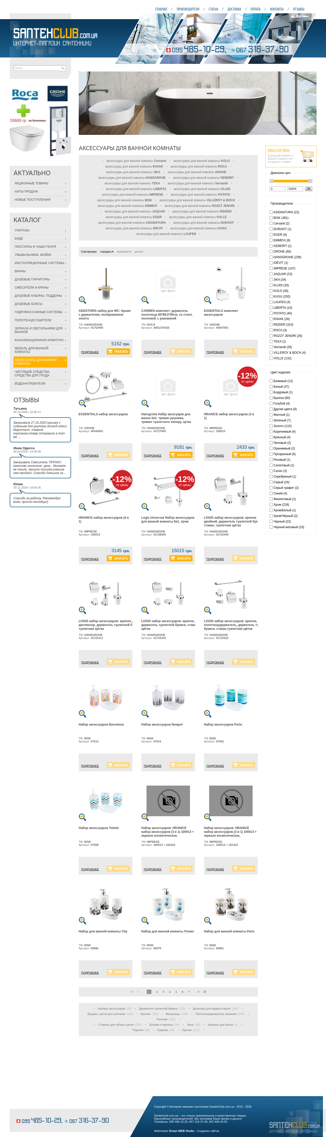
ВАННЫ (20, 271)
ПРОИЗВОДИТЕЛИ (188, 9)
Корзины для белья (220, 1024)
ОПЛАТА (256, 9)
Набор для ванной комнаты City (103, 931)
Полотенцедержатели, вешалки (216, 1013)
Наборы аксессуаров (111, 1008)
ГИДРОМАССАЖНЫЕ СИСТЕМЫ (38, 312)
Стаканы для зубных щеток (116, 1024)
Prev (85, 103)
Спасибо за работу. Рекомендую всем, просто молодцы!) (37, 500)
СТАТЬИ (213, 9)
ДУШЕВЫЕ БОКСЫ (28, 304)
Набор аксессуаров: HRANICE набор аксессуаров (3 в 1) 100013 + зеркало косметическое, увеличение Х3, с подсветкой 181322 (230, 835)
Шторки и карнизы (161, 1024)
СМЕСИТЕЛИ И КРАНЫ (32, 287)
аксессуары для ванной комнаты (136, 161)
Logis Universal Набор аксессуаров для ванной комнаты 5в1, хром (168, 519)
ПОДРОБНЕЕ (90, 352)
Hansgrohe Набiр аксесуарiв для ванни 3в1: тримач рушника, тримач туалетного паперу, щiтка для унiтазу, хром (166, 420)
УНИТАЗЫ (22, 230)
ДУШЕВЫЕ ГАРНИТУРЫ (32, 279)
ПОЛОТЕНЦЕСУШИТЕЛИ (33, 320)
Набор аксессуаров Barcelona (101, 724)
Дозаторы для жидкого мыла (211, 1008)
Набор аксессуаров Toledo (99, 828)
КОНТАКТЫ (277, 9)
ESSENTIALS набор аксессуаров (103, 414)
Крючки (145, 1013)
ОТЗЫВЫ (298, 9)
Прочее (187, 1030)
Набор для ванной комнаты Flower (167, 931)
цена (138, 251)
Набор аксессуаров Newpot (162, 724)
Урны (190, 1024)
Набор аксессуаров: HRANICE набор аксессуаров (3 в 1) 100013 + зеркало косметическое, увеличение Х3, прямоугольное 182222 (167, 835)
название (124, 251)
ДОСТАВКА (234, 9)
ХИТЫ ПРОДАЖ (26, 191)
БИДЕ (19, 238)
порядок (106, 251)
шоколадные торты (28, 1113)
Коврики (163, 1030)
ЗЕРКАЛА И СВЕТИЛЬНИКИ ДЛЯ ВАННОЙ (39, 330)
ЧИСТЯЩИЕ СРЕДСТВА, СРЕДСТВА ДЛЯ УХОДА (32, 373)
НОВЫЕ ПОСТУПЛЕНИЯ (33, 200)
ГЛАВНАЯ (161, 9)
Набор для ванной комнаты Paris (229, 931)
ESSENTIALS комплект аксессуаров (221, 312)
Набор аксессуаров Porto (223, 724)
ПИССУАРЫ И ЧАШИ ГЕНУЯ (35, 246)
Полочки (161, 1019)
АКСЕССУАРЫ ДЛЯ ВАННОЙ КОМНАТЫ (36, 361)
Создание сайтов (208, 1130)
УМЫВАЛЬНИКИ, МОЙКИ (33, 255)
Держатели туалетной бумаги (158, 1008)
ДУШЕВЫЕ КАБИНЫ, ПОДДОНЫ (38, 296)
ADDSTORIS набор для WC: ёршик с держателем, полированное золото (105, 314)
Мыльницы (173, 1013)
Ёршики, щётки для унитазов (106, 1013)
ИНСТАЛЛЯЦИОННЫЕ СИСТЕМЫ (39, 263)
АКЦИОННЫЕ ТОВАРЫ (31, 183)
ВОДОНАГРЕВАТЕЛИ (30, 383)
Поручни (137, 1030)
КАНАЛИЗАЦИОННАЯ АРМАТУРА (39, 340)
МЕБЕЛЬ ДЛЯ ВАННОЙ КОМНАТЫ (32, 350)
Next (310, 103)
